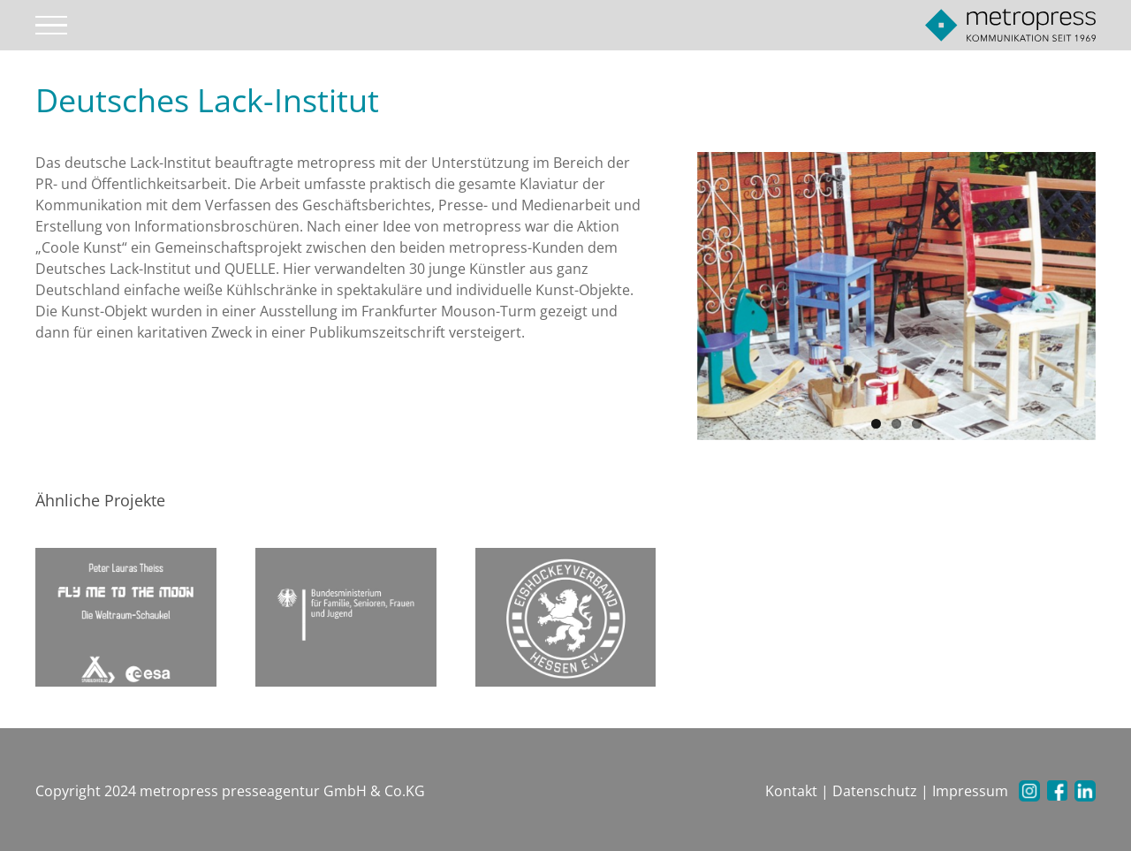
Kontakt (791, 791)
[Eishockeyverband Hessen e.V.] (566, 616)
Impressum (970, 791)
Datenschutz (874, 791)
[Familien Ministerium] (345, 616)
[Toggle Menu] (51, 25)
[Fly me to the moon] (125, 616)
